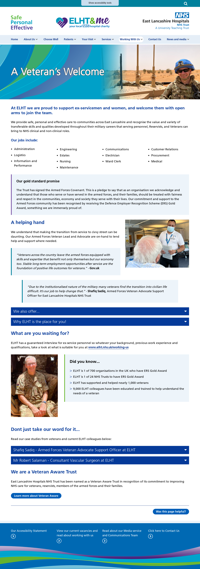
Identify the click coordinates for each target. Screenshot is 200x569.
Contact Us (154, 39)
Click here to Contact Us (163, 531)
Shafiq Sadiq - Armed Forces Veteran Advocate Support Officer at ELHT (74, 449)
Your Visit (87, 39)
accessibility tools (99, 3)
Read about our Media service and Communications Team (121, 533)
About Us (29, 39)
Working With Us (130, 39)
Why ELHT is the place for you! (39, 321)
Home (14, 39)
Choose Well (51, 39)
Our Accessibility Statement (29, 531)
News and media (176, 39)
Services (106, 39)
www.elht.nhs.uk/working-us (108, 347)
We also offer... (26, 311)
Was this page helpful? (171, 511)
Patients (68, 39)
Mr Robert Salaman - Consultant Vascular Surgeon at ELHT (63, 460)
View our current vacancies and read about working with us (77, 533)
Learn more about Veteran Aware (36, 496)
